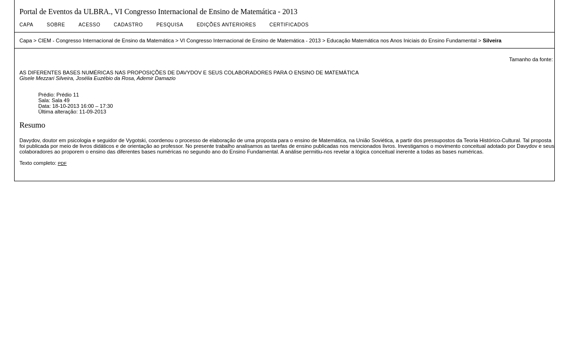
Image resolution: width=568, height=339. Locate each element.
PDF (62, 163)
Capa (26, 24)
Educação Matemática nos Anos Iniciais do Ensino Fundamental (402, 40)
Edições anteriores (226, 24)
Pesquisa (169, 24)
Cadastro (128, 24)
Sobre (56, 24)
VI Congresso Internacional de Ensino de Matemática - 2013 (250, 40)
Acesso (89, 24)
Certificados (288, 24)
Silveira (492, 40)
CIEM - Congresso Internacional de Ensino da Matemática (106, 40)
